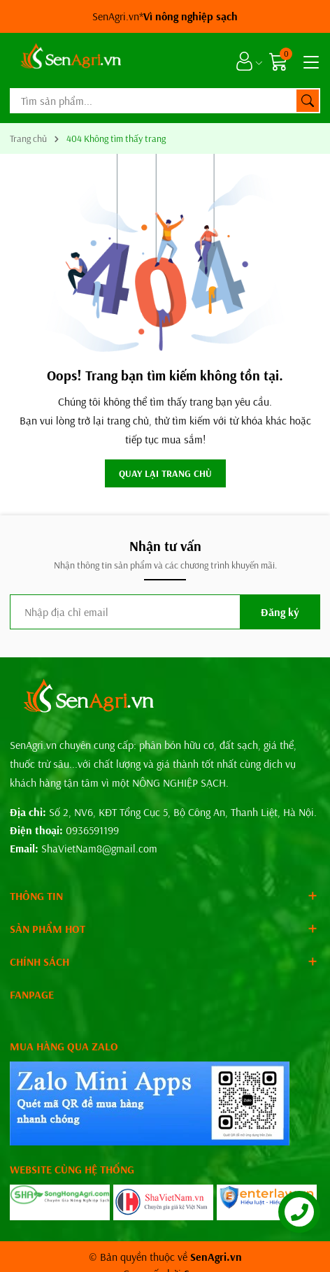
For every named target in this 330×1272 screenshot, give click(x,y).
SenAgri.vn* (165, 16)
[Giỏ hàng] (280, 61)
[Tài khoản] (244, 61)
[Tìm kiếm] (307, 101)
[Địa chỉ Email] (165, 611)
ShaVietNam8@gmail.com (99, 848)
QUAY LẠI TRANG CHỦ (165, 473)
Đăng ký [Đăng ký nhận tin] (280, 612)
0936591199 (92, 830)
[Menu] (309, 61)
